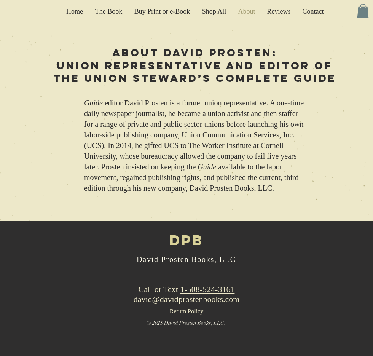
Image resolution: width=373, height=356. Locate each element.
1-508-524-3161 (207, 289)
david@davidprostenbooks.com (187, 299)
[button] (363, 11)
